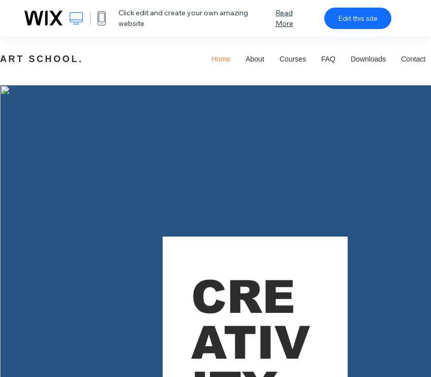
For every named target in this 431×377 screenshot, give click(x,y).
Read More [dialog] (284, 18)
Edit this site (358, 18)
